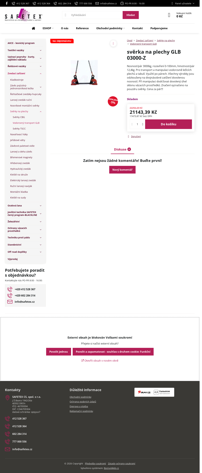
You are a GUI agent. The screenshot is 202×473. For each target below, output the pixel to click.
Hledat (130, 15)
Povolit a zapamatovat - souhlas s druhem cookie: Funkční (113, 351)
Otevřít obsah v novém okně (99, 360)
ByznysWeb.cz (111, 468)
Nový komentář (122, 169)
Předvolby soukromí (95, 463)
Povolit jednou (58, 351)
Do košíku (168, 124)
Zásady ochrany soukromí (121, 463)
